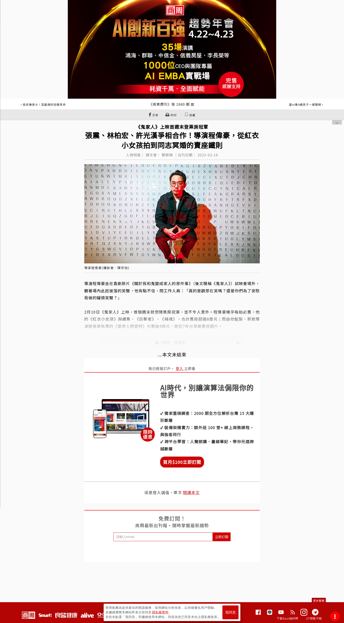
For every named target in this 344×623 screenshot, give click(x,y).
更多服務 (318, 600)
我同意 (230, 612)
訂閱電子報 (314, 618)
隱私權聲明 (160, 612)
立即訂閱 (221, 536)
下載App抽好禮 (287, 618)
